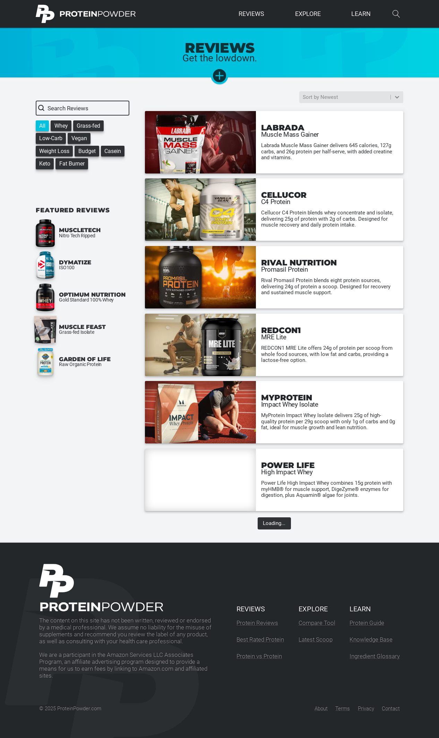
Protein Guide (367, 623)
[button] (42, 125)
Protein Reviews (257, 623)
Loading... (274, 523)
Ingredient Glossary (375, 656)
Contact (391, 708)
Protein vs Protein (259, 656)
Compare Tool (317, 623)
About (321, 708)
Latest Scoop (316, 639)
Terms (342, 708)
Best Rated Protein (260, 639)
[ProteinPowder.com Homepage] (86, 14)
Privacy (366, 708)
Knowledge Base (371, 639)
